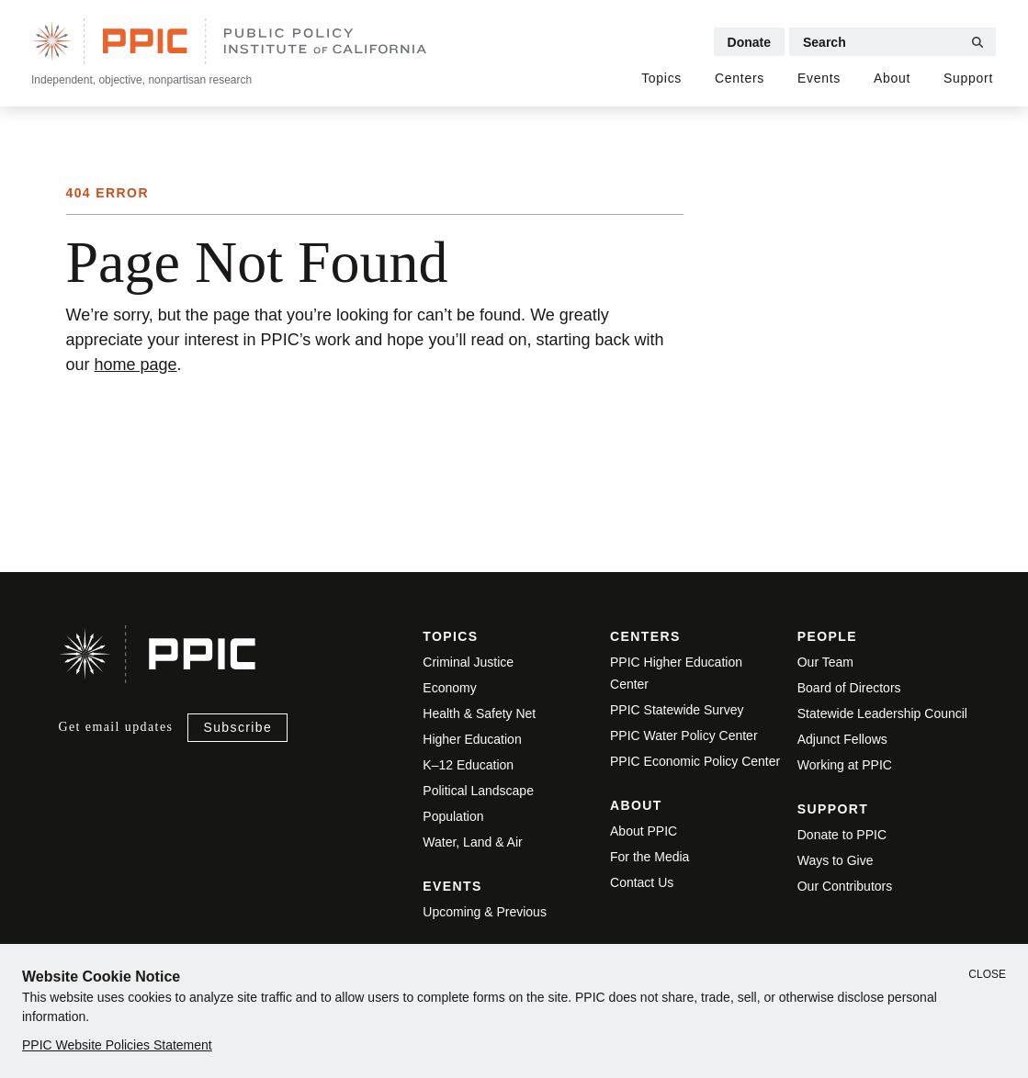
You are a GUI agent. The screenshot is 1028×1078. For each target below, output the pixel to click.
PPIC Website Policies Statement (117, 1045)
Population (453, 816)
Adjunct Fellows (842, 739)
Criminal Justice (468, 662)
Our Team (825, 662)
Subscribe (237, 727)
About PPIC (643, 831)
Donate (749, 42)
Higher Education (472, 739)
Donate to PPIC (842, 834)
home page (136, 364)
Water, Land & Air (472, 842)
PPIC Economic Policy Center (695, 761)
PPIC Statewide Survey (677, 709)
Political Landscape (478, 790)
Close (987, 974)
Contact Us (641, 882)
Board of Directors (849, 687)
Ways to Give (835, 860)
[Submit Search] (977, 42)
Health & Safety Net (479, 713)
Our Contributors (844, 886)
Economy (449, 687)
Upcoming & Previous (485, 911)
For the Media (649, 856)
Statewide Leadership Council (882, 713)
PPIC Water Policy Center (684, 735)
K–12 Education (468, 765)
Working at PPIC (844, 765)
